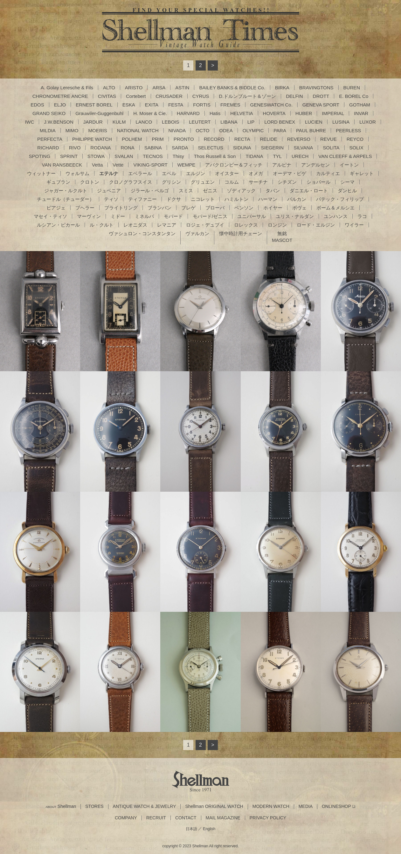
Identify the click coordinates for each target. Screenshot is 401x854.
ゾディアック (241, 190)
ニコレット (203, 199)
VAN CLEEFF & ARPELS (345, 156)
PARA (279, 130)
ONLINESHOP (336, 806)
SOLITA (331, 147)
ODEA (226, 130)
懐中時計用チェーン (240, 233)
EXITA (151, 104)
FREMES (230, 104)
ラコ (362, 216)
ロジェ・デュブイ (205, 224)
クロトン (89, 182)
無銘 (282, 233)
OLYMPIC (253, 130)
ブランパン (159, 207)
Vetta (97, 164)
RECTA (242, 139)
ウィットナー (41, 173)
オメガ (256, 173)
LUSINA (340, 122)
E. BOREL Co (353, 96)
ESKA (128, 104)
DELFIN (294, 96)
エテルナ (108, 173)
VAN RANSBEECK (62, 164)
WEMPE (186, 164)
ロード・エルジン (316, 224)
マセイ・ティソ (50, 216)
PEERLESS (348, 130)
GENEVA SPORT (320, 104)
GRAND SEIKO (49, 113)
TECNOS (153, 156)
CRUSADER (169, 96)
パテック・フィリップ (340, 199)
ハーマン (267, 199)
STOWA (96, 156)
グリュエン (203, 182)
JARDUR (93, 122)
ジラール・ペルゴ (150, 190)
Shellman (60, 806)
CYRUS (200, 96)
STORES (94, 806)
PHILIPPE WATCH (92, 139)
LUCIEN (313, 122)
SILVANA (303, 147)
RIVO (75, 147)
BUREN (351, 87)
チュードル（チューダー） (65, 199)
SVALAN (123, 156)
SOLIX (356, 147)
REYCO (355, 139)
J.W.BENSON (58, 122)
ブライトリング (121, 207)
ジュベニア (109, 190)
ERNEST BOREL (94, 104)
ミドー (118, 216)
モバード (173, 216)
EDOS (37, 104)
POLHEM (132, 139)
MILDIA (48, 130)
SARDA (180, 147)
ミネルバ (144, 216)
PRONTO (184, 139)
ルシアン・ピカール (58, 224)
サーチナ (258, 182)
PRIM (158, 139)
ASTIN (182, 87)
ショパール (318, 182)
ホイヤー (272, 207)
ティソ (111, 199)
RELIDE (268, 139)
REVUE (328, 139)
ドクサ (174, 199)
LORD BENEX (279, 122)
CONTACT (186, 818)
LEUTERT (200, 122)
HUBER (303, 113)
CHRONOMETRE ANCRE (60, 96)
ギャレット (362, 173)
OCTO (202, 130)
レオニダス (135, 224)
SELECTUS (210, 147)
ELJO (60, 104)
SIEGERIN (272, 147)
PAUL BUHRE (311, 130)
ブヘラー (84, 207)
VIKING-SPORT (150, 164)
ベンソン (243, 207)
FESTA (175, 104)
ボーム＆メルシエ (335, 207)
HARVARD (188, 113)
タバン (273, 190)
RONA (128, 147)
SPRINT (69, 156)
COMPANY (126, 818)
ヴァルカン (197, 233)
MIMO (72, 130)
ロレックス (246, 224)
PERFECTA (49, 139)
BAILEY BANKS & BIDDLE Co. (232, 87)
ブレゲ (188, 207)
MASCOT (282, 240)
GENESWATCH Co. (271, 104)
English (209, 829)
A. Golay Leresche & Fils (67, 87)
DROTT (321, 96)
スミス (186, 190)
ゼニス (210, 190)
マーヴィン (89, 216)
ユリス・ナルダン (295, 216)
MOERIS (97, 130)
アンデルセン (315, 164)
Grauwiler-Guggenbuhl (99, 113)
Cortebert (136, 96)
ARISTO (134, 87)
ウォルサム (77, 173)
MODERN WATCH (270, 806)
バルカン (296, 199)
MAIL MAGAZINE (223, 818)
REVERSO (298, 139)
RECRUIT (156, 818)
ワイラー (354, 224)
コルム (232, 182)
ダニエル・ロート (309, 190)
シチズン (287, 182)
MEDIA (306, 806)
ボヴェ (299, 207)
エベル (169, 173)
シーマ (347, 182)
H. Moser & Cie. (150, 113)
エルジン (195, 173)
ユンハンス (336, 216)
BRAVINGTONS (316, 87)
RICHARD (48, 147)
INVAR (361, 113)
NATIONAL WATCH (138, 130)
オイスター (227, 173)
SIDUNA (242, 147)
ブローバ (215, 207)
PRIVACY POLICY (268, 818)
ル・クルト (102, 224)
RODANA (100, 147)
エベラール (140, 173)
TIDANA (254, 156)
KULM (119, 122)
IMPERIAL (333, 113)
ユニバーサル (251, 216)
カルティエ (328, 173)
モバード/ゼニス (210, 216)
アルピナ (281, 164)
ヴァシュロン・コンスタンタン (142, 233)
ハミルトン (236, 199)
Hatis (215, 113)
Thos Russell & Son (215, 156)
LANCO (143, 122)
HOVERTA (274, 113)
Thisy (178, 156)
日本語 (191, 829)
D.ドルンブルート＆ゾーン (247, 96)
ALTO (109, 87)
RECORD (214, 139)
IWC (29, 122)
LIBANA (228, 122)
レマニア (166, 224)
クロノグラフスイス (130, 182)
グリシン (171, 182)
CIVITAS (107, 96)
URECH (300, 156)
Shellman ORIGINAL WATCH (214, 806)
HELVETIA (241, 113)
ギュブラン (58, 182)
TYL (277, 156)
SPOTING (40, 156)
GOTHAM (359, 104)
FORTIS (202, 104)
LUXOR (367, 122)
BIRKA (282, 87)
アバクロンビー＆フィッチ (233, 164)
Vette (118, 164)
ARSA (158, 87)
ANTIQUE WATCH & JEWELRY (144, 806)
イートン (349, 164)
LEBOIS (170, 122)
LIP (251, 122)
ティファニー (142, 199)
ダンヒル (347, 190)
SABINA (153, 147)
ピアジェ (56, 207)
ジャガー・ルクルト (65, 190)
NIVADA (177, 130)
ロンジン (277, 224)
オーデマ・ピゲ (289, 173)
